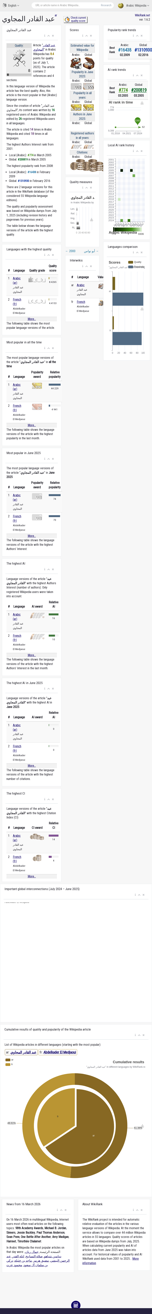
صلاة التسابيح (34, 1256)
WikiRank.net (142, 15)
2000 (70, 251)
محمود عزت (14, 1265)
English (11, 5)
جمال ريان (32, 1252)
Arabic (81, 285)
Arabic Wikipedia (133, 6)
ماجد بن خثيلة (23, 1260)
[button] (44, 36)
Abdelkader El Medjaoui (59, 1052)
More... (32, 319)
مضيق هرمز (41, 1260)
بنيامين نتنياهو (52, 1256)
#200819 (139, 90)
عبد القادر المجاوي (23, 1052)
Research (106, 5)
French (81, 302)
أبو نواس (91, 251)
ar (56, 15)
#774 (123, 90)
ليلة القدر (18, 1256)
